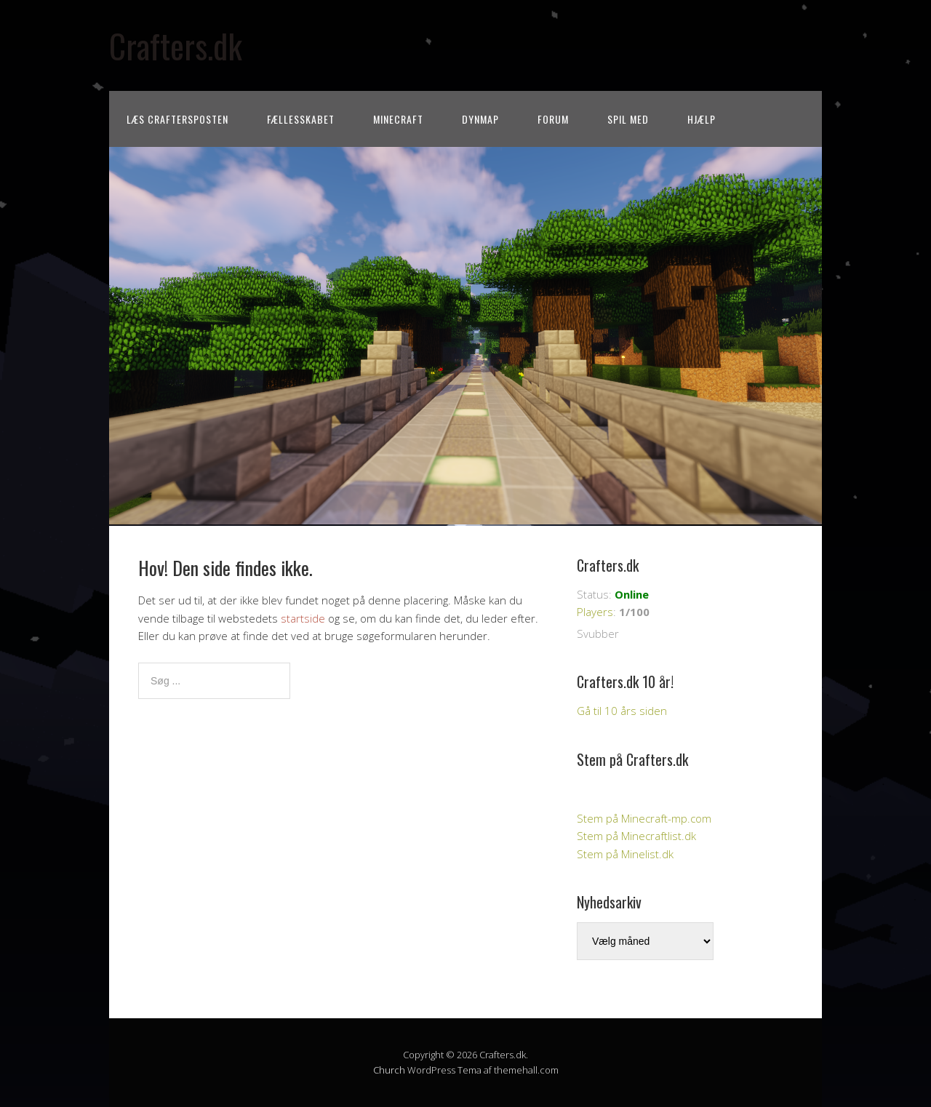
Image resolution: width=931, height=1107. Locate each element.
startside (303, 618)
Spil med (628, 119)
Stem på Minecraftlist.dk (636, 835)
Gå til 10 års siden (622, 710)
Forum (553, 119)
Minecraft (398, 119)
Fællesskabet (301, 119)
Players (595, 611)
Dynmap (480, 119)
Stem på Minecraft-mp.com (644, 818)
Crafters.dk (175, 45)
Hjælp (701, 119)
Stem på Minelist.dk (625, 854)
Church (389, 1069)
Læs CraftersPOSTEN (177, 119)
